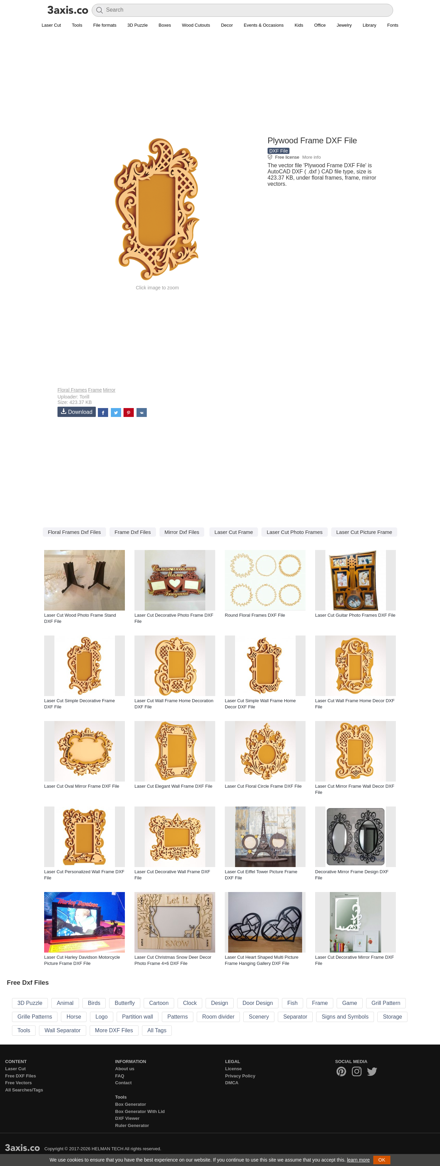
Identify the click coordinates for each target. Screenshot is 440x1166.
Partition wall (137, 1017)
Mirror (109, 390)
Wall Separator (62, 1030)
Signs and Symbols (345, 1017)
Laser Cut (51, 25)
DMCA (231, 1082)
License (233, 1068)
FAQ (120, 1075)
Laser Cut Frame (234, 532)
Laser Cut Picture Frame (364, 532)
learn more (358, 1160)
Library (369, 25)
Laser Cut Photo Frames (294, 532)
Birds (94, 1003)
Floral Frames (72, 390)
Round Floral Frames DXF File (255, 615)
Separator (295, 1017)
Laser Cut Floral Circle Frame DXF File (263, 786)
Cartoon (159, 1003)
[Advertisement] (220, 86)
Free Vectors (18, 1082)
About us (124, 1068)
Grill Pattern (386, 1003)
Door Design (258, 1003)
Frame (95, 390)
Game (349, 1003)
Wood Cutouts (196, 25)
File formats (104, 25)
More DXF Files (114, 1030)
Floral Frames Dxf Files (74, 532)
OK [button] (381, 1160)
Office (320, 25)
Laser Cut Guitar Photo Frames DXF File (355, 615)
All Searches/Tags (24, 1089)
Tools (77, 25)
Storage (392, 1017)
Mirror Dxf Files (182, 532)
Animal (65, 1003)
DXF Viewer (127, 1118)
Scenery (259, 1017)
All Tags (157, 1030)
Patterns (177, 1017)
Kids (299, 25)
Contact (123, 1082)
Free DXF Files (20, 1075)
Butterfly (125, 1003)
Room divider (218, 1017)
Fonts (393, 25)
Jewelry (344, 25)
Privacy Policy (240, 1075)
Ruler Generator (132, 1125)
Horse (73, 1017)
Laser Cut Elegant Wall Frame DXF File (173, 786)
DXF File (278, 151)
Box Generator (130, 1104)
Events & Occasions (264, 25)
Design (219, 1003)
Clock (190, 1003)
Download (76, 411)
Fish (292, 1003)
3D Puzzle (137, 25)
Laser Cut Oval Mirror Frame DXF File (81, 786)
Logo (101, 1017)
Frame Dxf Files (133, 532)
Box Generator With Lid (140, 1111)
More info (311, 157)
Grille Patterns (34, 1017)
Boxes (165, 25)
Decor (227, 25)
